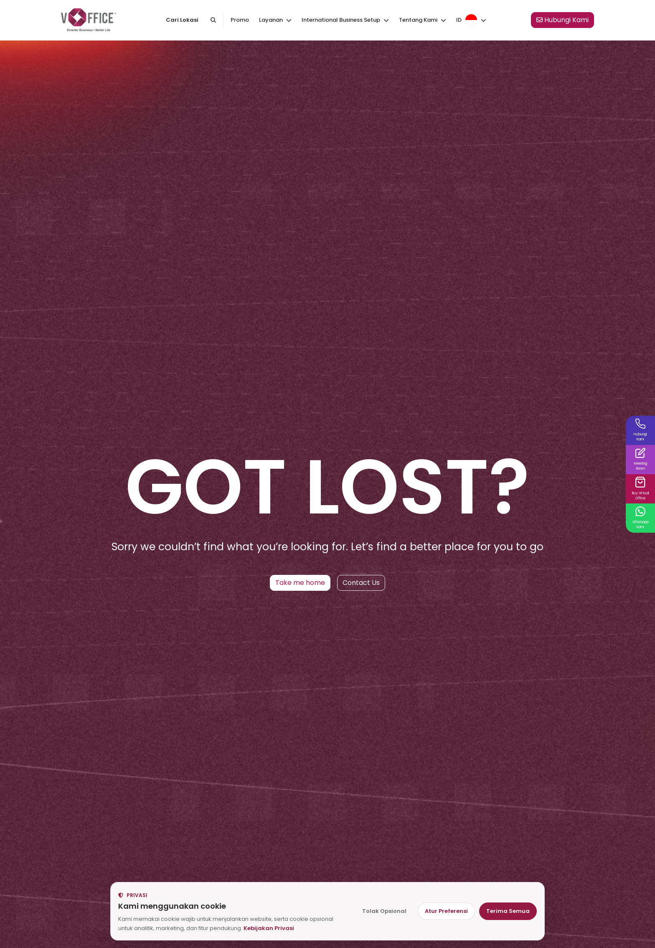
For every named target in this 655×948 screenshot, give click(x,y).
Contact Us (361, 582)
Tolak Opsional (384, 911)
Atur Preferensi (446, 911)
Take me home (300, 582)
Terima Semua (508, 911)
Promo (240, 20)
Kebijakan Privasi (269, 928)
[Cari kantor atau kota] (213, 20)
